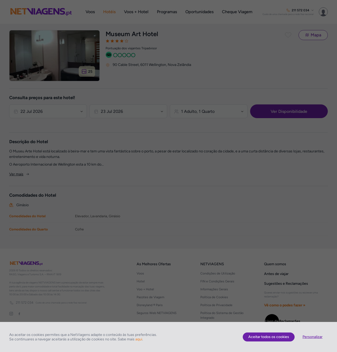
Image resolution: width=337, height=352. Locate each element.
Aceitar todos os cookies (268, 337)
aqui (138, 339)
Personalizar (313, 337)
